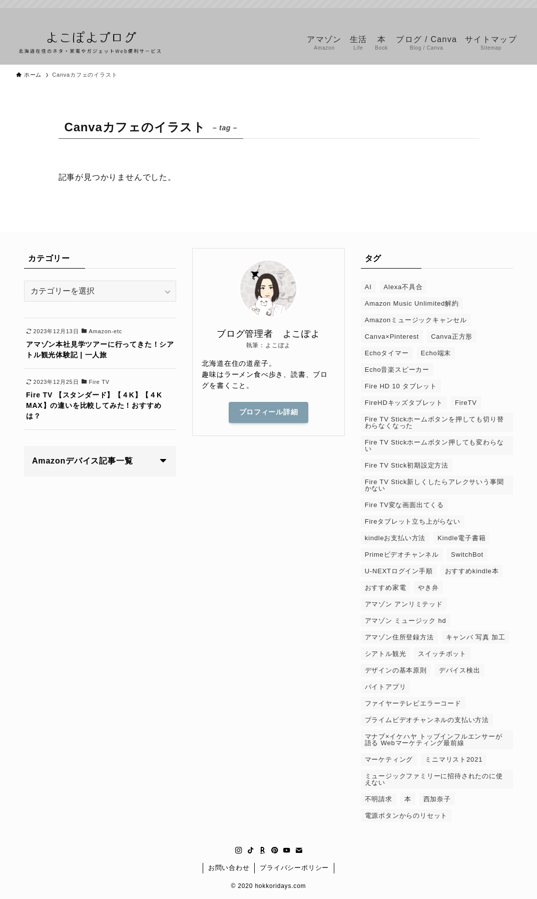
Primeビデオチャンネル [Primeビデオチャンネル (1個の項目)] (402, 554)
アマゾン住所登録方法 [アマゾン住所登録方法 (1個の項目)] (399, 637)
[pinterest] (488, 13)
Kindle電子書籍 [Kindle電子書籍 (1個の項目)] (461, 538)
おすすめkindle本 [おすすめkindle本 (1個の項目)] (472, 571)
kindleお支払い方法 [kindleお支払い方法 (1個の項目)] (395, 538)
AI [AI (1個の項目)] (368, 287)
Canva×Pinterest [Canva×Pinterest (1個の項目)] (392, 336)
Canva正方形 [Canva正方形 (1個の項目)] (451, 336)
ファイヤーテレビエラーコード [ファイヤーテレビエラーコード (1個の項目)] (413, 703)
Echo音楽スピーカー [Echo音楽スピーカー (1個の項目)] (397, 369)
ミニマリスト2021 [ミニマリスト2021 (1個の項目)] (453, 759)
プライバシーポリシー (294, 867)
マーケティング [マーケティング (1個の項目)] (389, 759)
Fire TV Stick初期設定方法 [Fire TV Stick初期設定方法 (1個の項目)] (406, 465)
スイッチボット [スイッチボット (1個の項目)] (442, 653)
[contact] (514, 13)
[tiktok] (462, 13)
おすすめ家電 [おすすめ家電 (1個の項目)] (385, 587)
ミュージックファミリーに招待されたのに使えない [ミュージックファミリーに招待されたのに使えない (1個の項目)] (434, 779)
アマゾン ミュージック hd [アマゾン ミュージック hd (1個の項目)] (405, 620)
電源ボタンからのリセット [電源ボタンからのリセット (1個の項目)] (406, 815)
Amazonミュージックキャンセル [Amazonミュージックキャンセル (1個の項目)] (416, 320)
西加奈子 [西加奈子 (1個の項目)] (437, 799)
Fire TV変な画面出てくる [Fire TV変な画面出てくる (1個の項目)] (404, 505)
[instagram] (449, 13)
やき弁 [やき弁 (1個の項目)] (428, 587)
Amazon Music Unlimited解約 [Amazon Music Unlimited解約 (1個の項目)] (412, 303)
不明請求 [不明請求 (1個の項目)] (378, 799)
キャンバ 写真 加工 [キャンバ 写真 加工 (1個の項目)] (475, 637)
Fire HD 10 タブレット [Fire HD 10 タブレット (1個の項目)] (401, 386)
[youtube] (501, 13)
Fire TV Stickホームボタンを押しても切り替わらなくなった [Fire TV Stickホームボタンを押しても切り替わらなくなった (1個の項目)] (434, 422)
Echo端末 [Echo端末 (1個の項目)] (436, 353)
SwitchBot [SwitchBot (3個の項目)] (467, 554)
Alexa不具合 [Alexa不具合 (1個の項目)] (403, 287)
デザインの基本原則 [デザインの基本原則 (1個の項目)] (396, 670)
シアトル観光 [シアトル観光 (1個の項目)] (385, 653)
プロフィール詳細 (268, 412)
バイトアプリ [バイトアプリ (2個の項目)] (385, 687)
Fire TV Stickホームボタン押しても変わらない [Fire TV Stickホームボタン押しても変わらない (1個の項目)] (434, 445)
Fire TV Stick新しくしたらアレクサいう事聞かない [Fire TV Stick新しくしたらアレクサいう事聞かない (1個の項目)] (434, 485)
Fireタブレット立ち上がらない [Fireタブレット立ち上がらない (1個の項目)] (412, 521)
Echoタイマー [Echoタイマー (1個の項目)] (387, 353)
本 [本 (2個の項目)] (407, 799)
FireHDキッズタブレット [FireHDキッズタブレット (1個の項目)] (404, 402)
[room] (475, 13)
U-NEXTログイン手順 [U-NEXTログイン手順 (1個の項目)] (399, 571)
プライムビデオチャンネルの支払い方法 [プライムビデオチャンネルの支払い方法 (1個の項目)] (427, 720)
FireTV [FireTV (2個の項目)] (466, 402)
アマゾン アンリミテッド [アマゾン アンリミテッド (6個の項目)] (404, 604)
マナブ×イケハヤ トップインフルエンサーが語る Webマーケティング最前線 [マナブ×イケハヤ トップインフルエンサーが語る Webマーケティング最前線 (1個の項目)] (433, 740)
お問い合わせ (229, 867)
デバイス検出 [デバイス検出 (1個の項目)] (459, 670)
